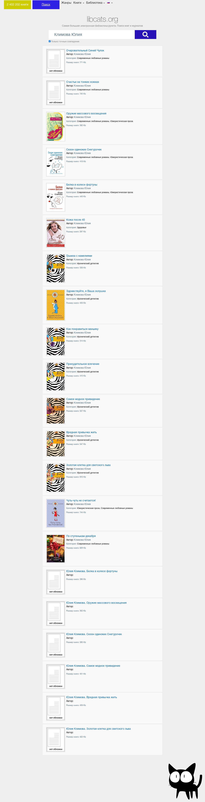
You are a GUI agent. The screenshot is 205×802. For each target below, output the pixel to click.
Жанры (66, 3)
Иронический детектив (88, 263)
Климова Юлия (82, 54)
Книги (77, 3)
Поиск (46, 4)
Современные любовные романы (93, 58)
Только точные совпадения (65, 42)
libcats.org (102, 19)
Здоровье (81, 227)
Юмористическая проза (121, 121)
